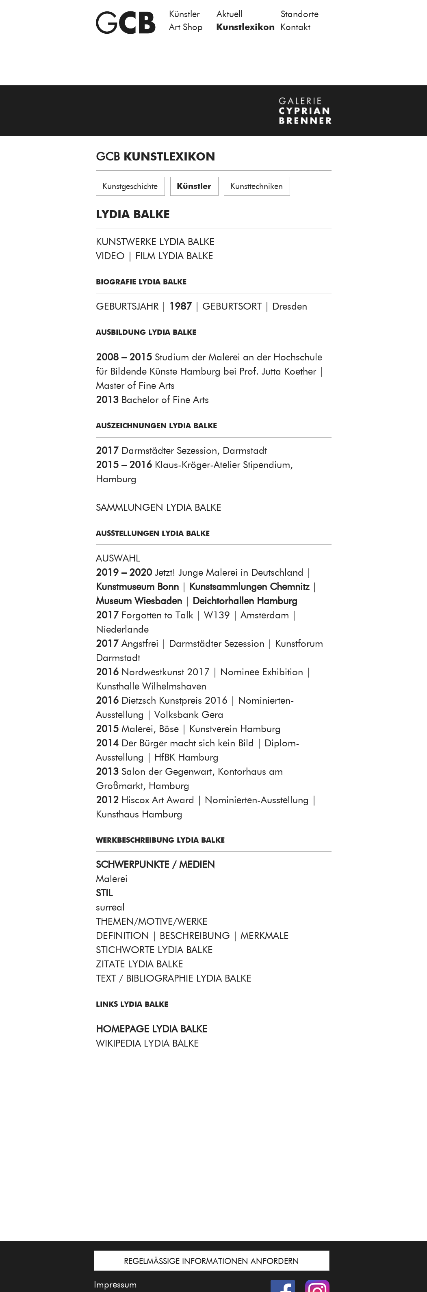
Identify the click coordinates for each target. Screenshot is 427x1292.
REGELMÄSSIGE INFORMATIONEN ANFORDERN (211, 1261)
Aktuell (230, 14)
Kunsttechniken (256, 186)
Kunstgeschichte (130, 186)
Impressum (115, 1284)
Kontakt (295, 27)
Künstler (184, 14)
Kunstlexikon (245, 27)
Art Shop (186, 27)
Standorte (300, 14)
